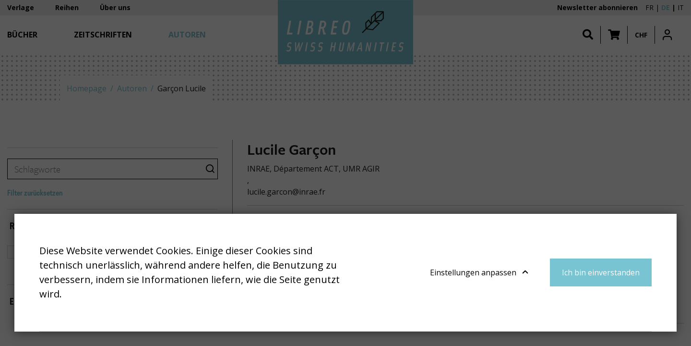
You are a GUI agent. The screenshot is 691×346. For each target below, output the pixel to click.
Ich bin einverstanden (601, 272)
